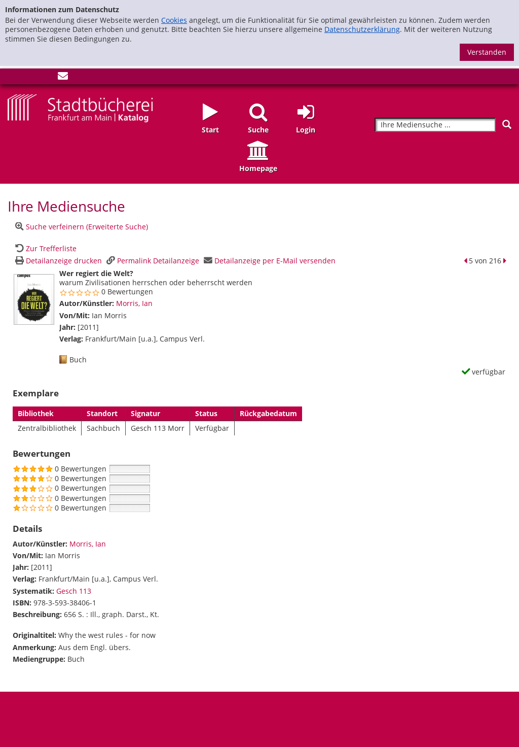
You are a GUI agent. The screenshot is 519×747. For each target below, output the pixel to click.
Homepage (258, 168)
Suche (258, 129)
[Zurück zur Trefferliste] (45, 248)
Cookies (174, 20)
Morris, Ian (134, 303)
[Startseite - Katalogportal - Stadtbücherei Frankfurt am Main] (80, 107)
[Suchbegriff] (435, 125)
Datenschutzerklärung (362, 29)
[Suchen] (506, 124)
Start (210, 129)
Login (305, 129)
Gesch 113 (73, 591)
